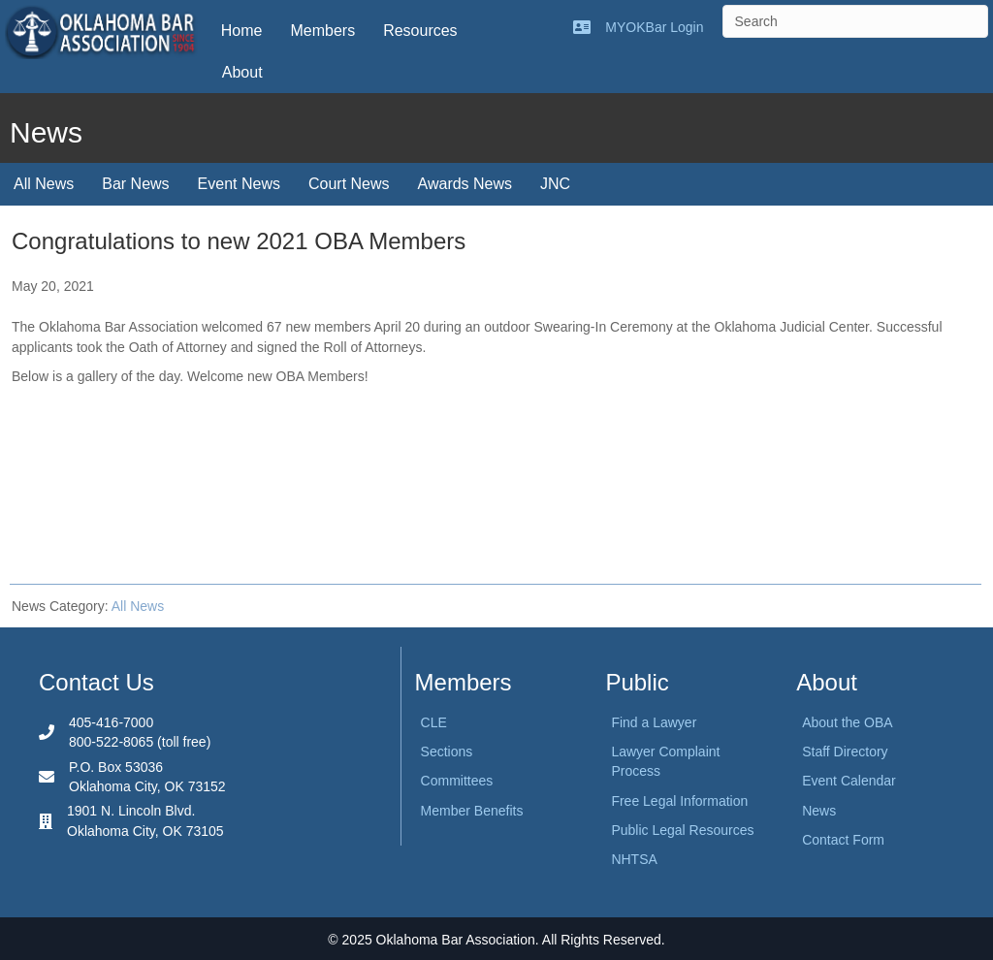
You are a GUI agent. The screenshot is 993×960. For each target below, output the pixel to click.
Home (242, 30)
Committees (457, 780)
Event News (239, 184)
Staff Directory (844, 751)
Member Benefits (472, 810)
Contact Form (843, 840)
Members (322, 30)
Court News (349, 184)
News (819, 810)
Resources (420, 30)
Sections (447, 751)
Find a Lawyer (653, 722)
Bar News (135, 184)
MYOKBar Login (654, 27)
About (242, 72)
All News (44, 184)
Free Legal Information (679, 801)
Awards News (465, 184)
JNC (555, 184)
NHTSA (634, 859)
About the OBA (847, 722)
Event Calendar (849, 780)
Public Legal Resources (682, 830)
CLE (434, 722)
